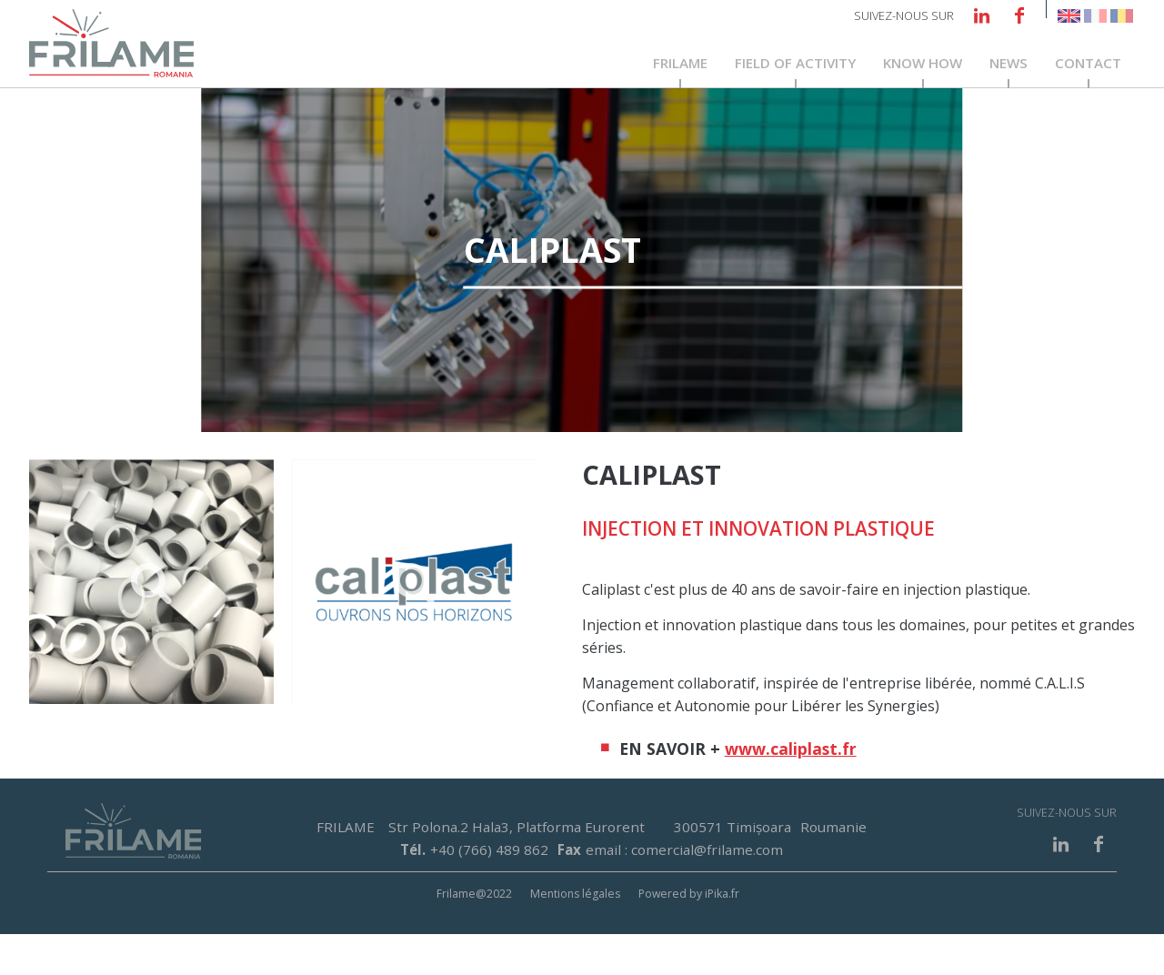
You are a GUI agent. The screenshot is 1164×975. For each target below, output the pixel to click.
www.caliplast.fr (791, 789)
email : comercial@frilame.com (684, 890)
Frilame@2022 (474, 934)
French (1095, 16)
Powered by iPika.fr (688, 934)
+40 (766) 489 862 (489, 890)
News (1008, 65)
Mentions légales (575, 934)
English (1069, 16)
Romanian (1121, 16)
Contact (1088, 65)
